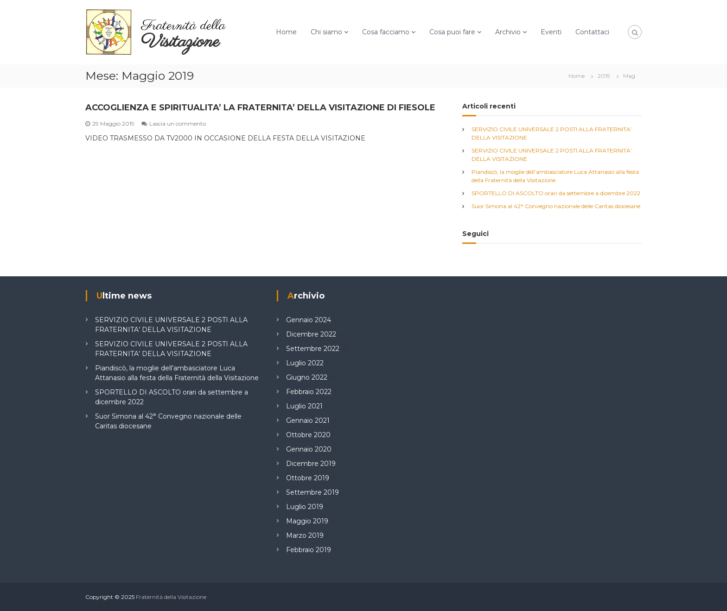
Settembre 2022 (312, 348)
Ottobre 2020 (308, 435)
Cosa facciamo (385, 32)
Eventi (551, 32)
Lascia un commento (177, 123)
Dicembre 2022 (311, 334)
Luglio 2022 (305, 363)
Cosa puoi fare (452, 32)
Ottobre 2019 (307, 478)
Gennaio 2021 (308, 420)
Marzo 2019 (305, 535)
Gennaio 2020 (309, 449)
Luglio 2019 (304, 507)
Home (286, 32)
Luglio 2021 (304, 406)
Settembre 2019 (312, 492)
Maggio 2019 (307, 521)
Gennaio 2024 (308, 320)
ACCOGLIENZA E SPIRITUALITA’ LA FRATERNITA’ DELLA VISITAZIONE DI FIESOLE (260, 107)
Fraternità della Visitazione (171, 596)
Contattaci (592, 32)
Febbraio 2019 (308, 550)
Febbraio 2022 (309, 392)
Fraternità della (183, 26)
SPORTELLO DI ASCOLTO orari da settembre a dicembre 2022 (556, 193)
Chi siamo (326, 32)
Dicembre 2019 (311, 463)
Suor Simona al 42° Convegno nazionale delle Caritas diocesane (556, 206)
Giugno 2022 (306, 377)
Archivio (508, 32)
